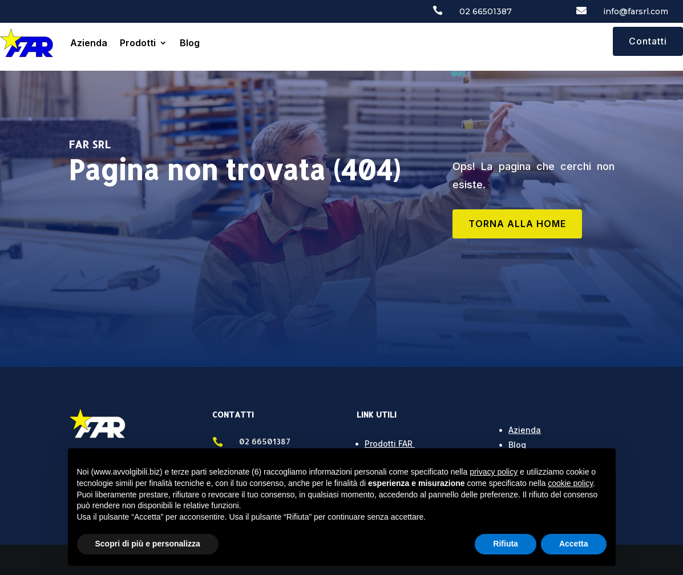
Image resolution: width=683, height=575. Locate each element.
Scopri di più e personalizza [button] (147, 543)
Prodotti (138, 42)
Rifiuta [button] (505, 543)
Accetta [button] (573, 543)
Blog (190, 42)
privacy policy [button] (494, 471)
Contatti (648, 41)
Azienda (88, 42)
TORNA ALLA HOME (517, 223)
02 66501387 (485, 11)
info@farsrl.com (635, 11)
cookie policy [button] (570, 483)
